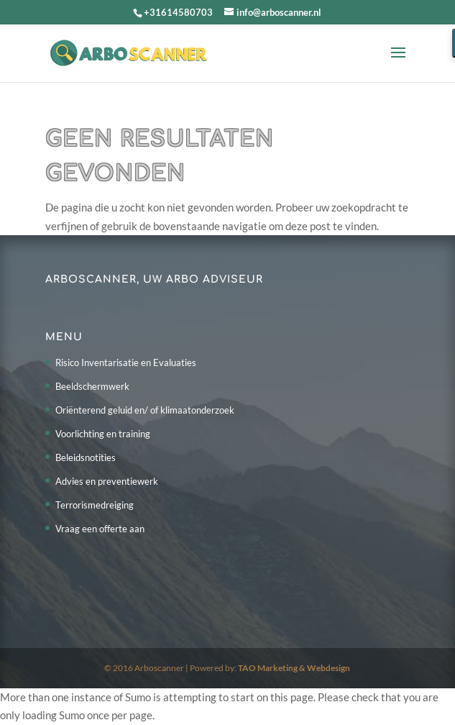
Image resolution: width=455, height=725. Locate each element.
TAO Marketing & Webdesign (294, 667)
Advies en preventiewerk (106, 481)
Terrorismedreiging (94, 505)
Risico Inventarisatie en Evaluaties (125, 362)
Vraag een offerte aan (99, 528)
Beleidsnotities (85, 457)
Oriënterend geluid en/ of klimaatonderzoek (144, 410)
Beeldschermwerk (92, 386)
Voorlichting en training (102, 433)
